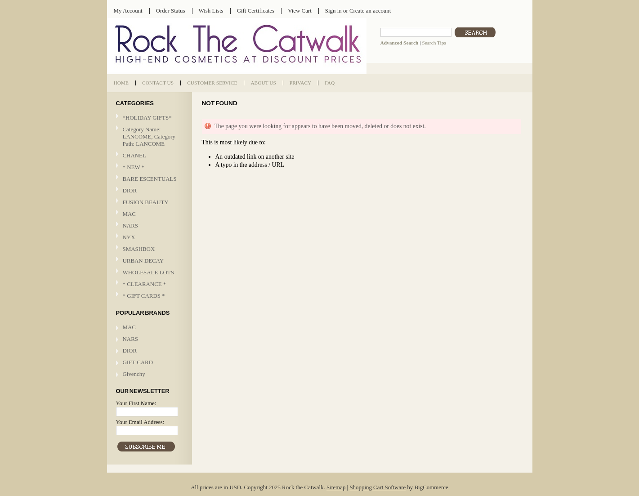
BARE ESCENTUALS (150, 178)
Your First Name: (136, 403)
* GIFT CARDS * (144, 295)
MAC (148, 214)
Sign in (333, 10)
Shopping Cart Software (377, 487)
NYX (148, 237)
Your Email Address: (140, 422)
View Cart (300, 10)
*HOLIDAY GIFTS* (147, 117)
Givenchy (134, 374)
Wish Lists (211, 10)
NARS (130, 225)
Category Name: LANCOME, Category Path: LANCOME (149, 136)
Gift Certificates (256, 10)
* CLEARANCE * (144, 284)
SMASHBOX (139, 249)
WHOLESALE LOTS (148, 272)
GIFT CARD (138, 362)
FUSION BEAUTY (146, 202)
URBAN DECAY (143, 260)
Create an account (370, 10)
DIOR (130, 190)
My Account (128, 10)
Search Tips (434, 42)
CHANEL (134, 155)
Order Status (170, 10)
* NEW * (134, 167)
